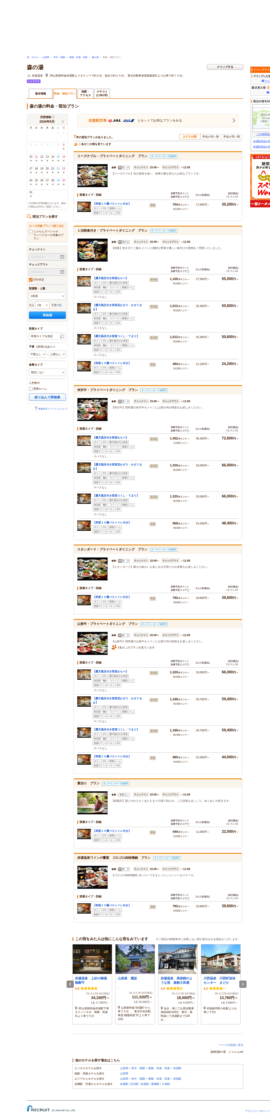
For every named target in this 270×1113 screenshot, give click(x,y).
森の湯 (95, 57)
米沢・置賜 (59, 57)
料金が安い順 (211, 136)
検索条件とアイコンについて (51, 408)
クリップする (225, 67)
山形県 (45, 57)
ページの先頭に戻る (231, 1045)
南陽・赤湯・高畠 (78, 57)
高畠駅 (145, 1084)
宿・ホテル (32, 57)
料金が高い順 (232, 136)
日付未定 (36, 280)
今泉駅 (166, 1084)
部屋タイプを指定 (42, 336)
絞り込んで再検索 (47, 397)
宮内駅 (134, 1084)
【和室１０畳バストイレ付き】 (112, 203)
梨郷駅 (155, 1084)
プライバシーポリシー (257, 1111)
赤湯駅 (177, 1068)
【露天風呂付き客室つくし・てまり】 (116, 336)
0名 (60, 305)
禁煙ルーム (38, 389)
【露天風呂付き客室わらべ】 (110, 278)
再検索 (47, 315)
